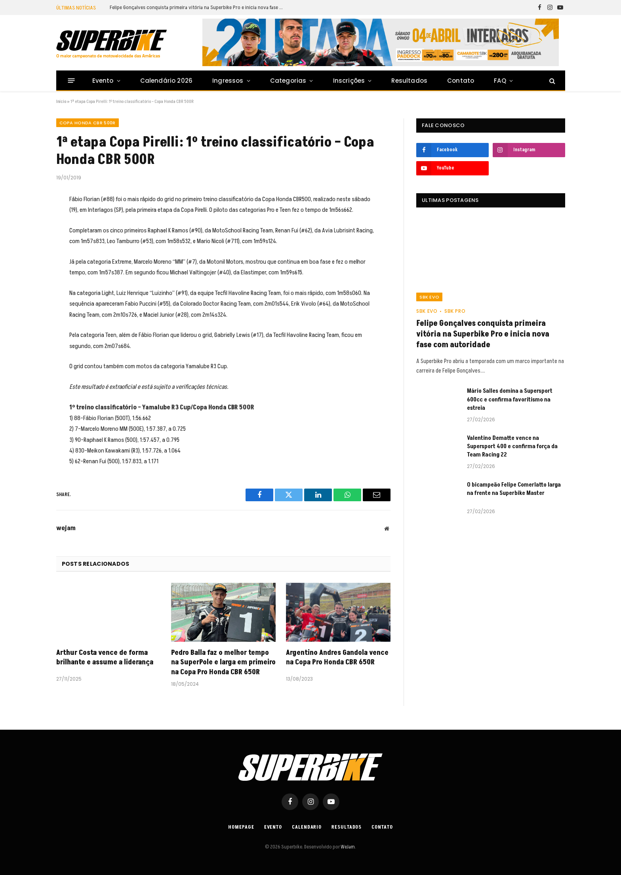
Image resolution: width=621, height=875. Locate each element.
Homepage (241, 827)
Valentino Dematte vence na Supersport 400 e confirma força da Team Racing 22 (512, 446)
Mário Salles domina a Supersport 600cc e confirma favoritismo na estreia (509, 399)
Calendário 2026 (166, 80)
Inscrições (349, 80)
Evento (103, 80)
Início (61, 101)
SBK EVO (429, 297)
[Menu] (71, 80)
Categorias (288, 80)
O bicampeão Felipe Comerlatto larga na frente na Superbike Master (514, 489)
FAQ (500, 80)
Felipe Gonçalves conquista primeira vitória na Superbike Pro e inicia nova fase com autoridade (199, 7)
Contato (460, 80)
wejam (66, 528)
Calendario (307, 827)
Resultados (409, 80)
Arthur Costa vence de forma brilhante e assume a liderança (104, 657)
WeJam (347, 846)
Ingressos (228, 80)
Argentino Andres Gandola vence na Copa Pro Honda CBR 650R (337, 657)
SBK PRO (454, 311)
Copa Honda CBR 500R (87, 123)
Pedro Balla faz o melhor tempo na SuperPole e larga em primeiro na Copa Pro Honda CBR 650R (223, 662)
